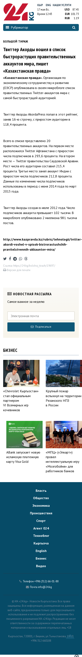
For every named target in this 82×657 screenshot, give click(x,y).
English (41, 551)
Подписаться (41, 326)
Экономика (41, 505)
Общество (41, 498)
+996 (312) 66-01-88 (46, 581)
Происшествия (41, 513)
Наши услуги (62, 5)
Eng (48, 5)
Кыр (40, 5)
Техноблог (41, 535)
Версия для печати (16, 270)
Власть (41, 490)
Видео (41, 566)
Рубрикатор (17, 27)
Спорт (41, 521)
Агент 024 (41, 528)
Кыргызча (41, 543)
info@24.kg (45, 587)
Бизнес (41, 558)
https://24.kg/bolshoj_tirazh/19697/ (34, 265)
